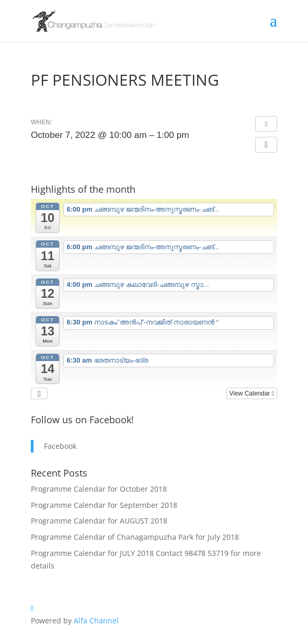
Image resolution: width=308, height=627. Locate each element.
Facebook (60, 446)
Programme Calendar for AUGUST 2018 (99, 521)
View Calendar (252, 393)
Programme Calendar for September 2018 (104, 505)
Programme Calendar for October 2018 (99, 489)
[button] (266, 144)
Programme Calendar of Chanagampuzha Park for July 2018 (135, 537)
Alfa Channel (96, 620)
